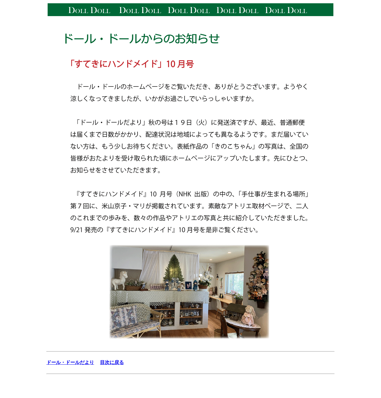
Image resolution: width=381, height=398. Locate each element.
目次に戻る (112, 362)
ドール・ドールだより (70, 362)
